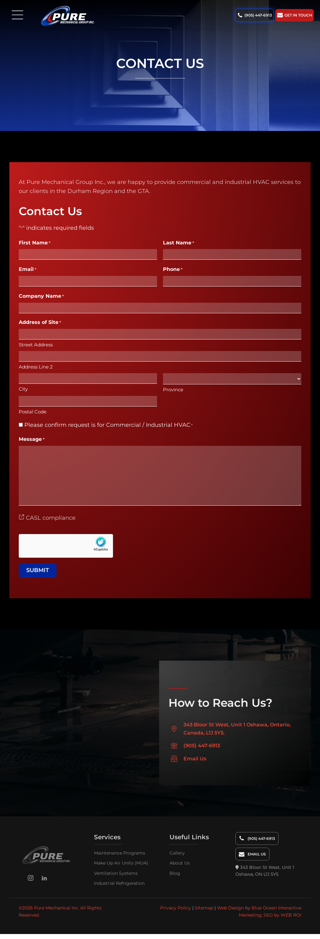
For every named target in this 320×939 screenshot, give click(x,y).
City (23, 389)
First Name (35, 243)
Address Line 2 (36, 367)
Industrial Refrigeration (119, 883)
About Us (180, 863)
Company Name (41, 296)
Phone (173, 269)
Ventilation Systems (116, 873)
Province (173, 389)
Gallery (177, 852)
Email (28, 269)
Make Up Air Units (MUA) (121, 863)
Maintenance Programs (119, 852)
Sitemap (204, 908)
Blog (175, 873)
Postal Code (33, 412)
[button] (255, 15)
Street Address (36, 345)
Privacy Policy (175, 908)
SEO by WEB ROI (282, 914)
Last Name (178, 243)
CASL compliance (47, 517)
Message (32, 439)
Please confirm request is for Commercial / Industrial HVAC (108, 424)
